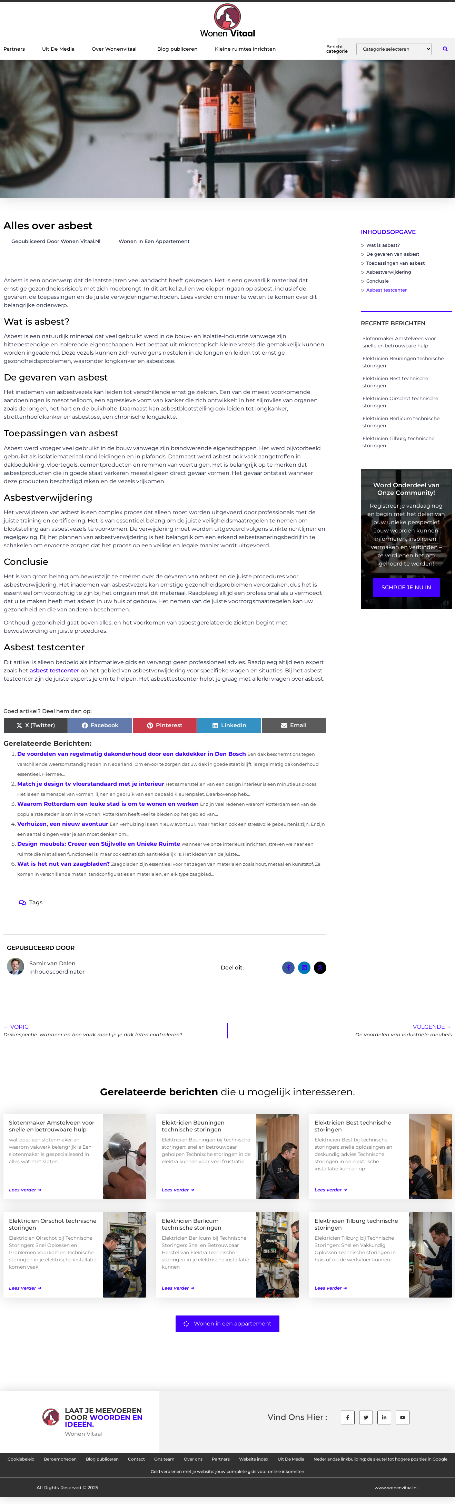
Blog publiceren (177, 49)
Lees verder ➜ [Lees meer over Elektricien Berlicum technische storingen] (178, 1287)
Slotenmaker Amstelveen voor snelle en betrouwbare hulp (52, 1125)
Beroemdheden (104, 1460)
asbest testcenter (54, 670)
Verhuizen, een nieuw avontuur (62, 824)
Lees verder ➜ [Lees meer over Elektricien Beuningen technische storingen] (178, 1189)
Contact (202, 1460)
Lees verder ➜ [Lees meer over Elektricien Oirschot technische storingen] (25, 1287)
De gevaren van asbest (392, 254)
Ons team (238, 1460)
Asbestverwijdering (388, 272)
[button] (445, 49)
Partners (14, 49)
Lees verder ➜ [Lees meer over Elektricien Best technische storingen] (331, 1189)
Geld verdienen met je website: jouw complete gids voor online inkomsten (317, 1476)
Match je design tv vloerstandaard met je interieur (90, 784)
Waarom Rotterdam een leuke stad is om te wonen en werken (108, 804)
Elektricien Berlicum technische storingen (191, 1223)
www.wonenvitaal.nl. (394, 1494)
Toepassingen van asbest (395, 263)
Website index (354, 1460)
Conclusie (377, 281)
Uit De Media (58, 49)
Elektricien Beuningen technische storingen (193, 1125)
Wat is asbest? (383, 245)
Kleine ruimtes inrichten (245, 49)
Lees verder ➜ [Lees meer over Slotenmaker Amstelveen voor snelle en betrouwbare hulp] (25, 1189)
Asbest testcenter (386, 290)
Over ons (275, 1460)
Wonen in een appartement (154, 241)
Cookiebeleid (53, 1460)
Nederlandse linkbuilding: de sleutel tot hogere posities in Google (126, 1476)
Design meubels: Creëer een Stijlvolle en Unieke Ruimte (98, 844)
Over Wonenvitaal (116, 48)
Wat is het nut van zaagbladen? (63, 864)
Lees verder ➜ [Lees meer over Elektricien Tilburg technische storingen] (331, 1287)
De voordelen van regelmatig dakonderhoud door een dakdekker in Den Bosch (131, 754)
